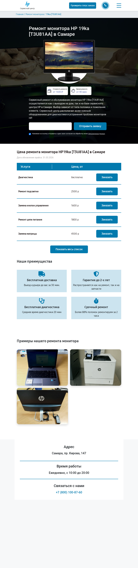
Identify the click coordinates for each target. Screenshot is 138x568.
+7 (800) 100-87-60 (69, 492)
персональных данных (96, 134)
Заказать (107, 177)
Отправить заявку (90, 126)
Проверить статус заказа (83, 5)
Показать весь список (69, 249)
